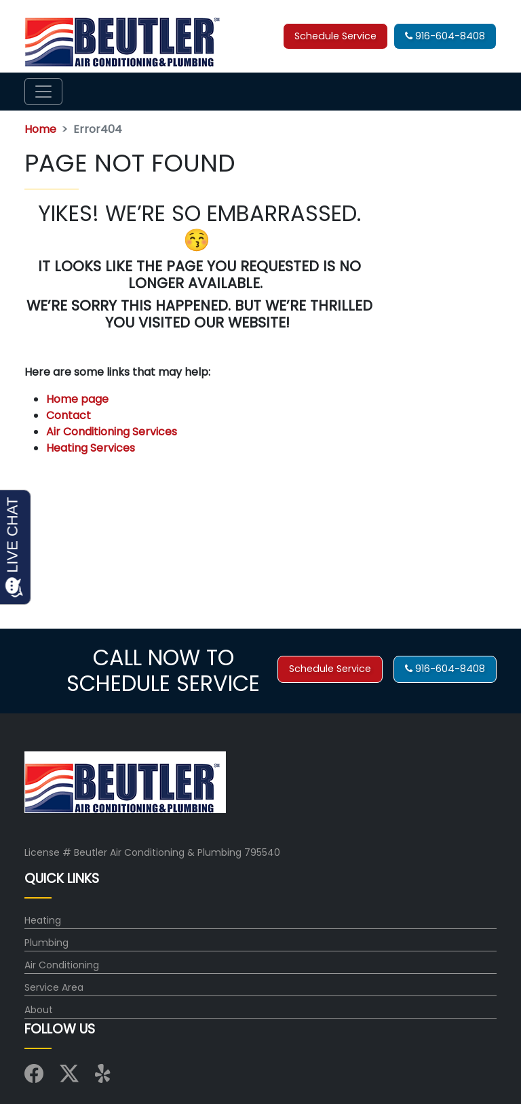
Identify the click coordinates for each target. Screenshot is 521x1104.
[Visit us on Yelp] (104, 1077)
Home (40, 129)
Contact (68, 415)
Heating (42, 920)
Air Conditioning (61, 965)
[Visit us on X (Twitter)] (69, 1077)
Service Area (53, 987)
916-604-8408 (445, 36)
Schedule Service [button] (335, 36)
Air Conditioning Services (111, 431)
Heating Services (90, 448)
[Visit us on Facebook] (33, 1077)
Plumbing (46, 942)
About (38, 1010)
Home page (78, 399)
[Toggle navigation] (43, 91)
